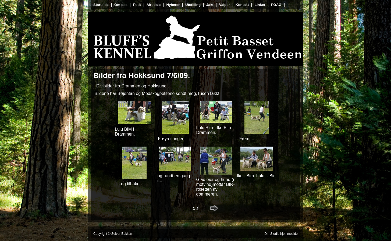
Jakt (210, 5)
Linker (259, 5)
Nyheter (173, 5)
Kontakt (242, 5)
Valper (224, 5)
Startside (101, 5)
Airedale (154, 5)
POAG (276, 5)
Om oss (120, 5)
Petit (137, 5)
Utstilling (193, 5)
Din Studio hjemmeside (281, 234)
